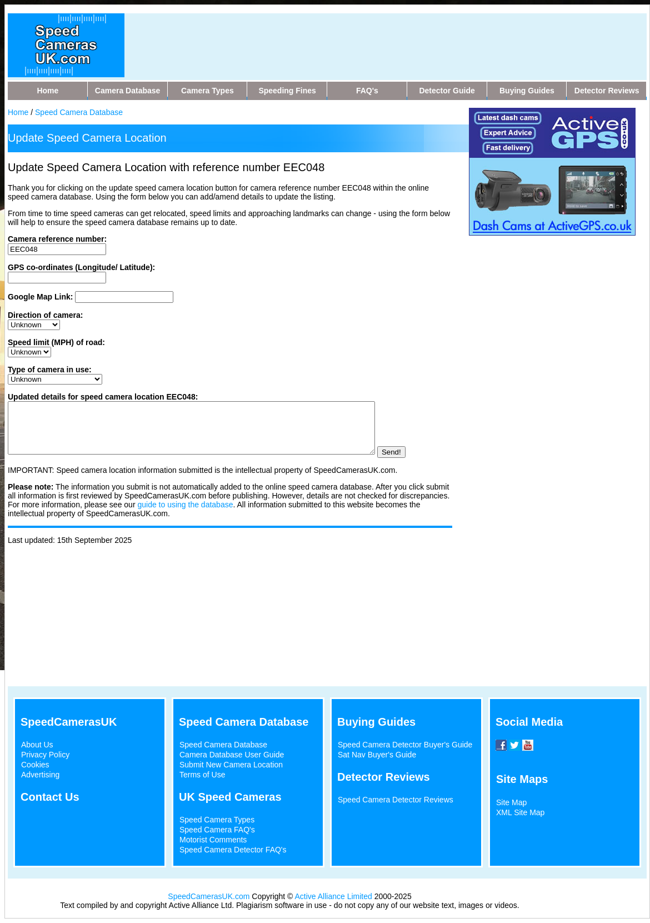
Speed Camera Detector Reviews (395, 799)
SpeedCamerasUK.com (208, 896)
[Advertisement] (349, 38)
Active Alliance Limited (333, 896)
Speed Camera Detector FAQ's (233, 849)
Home (18, 112)
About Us (37, 744)
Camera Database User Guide (231, 754)
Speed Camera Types (216, 819)
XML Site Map (520, 812)
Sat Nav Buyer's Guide (377, 754)
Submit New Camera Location (231, 764)
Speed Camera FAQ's (217, 829)
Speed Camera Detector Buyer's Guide (405, 744)
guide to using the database (185, 514)
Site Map (511, 802)
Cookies (35, 764)
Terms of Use (202, 774)
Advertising (40, 774)
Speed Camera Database (79, 112)
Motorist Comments (213, 839)
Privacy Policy (45, 754)
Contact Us (50, 797)
